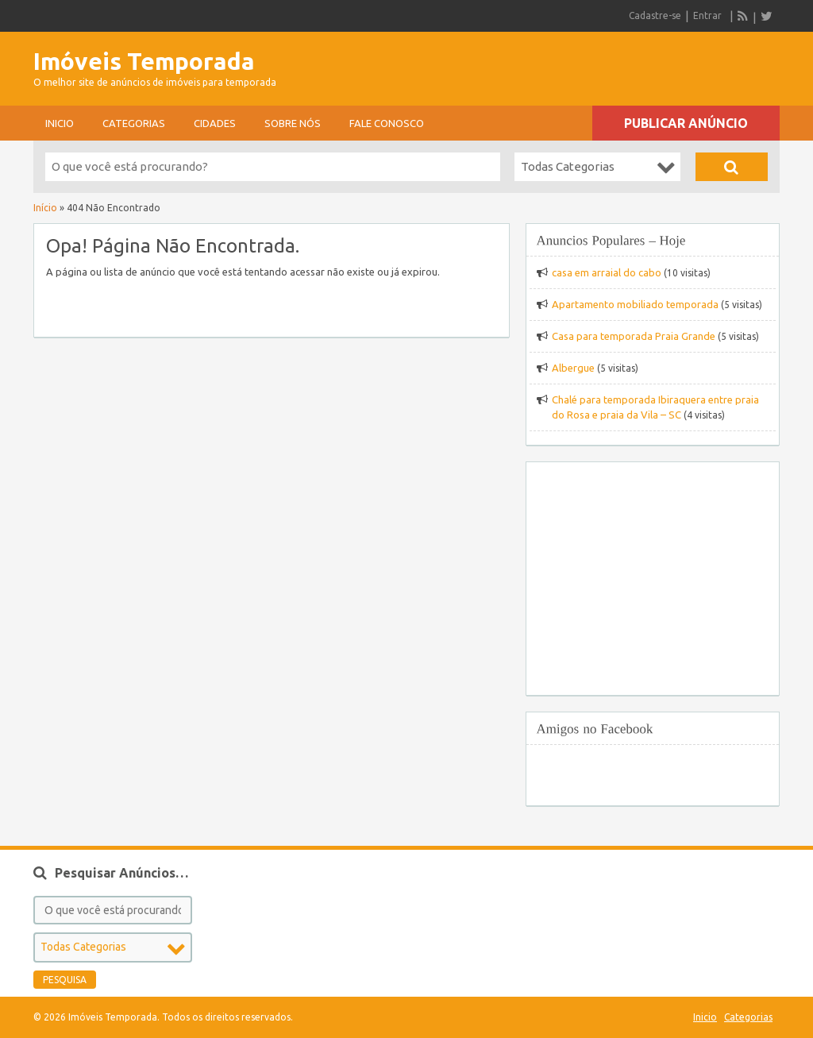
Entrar (707, 15)
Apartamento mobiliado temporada (635, 304)
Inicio (59, 123)
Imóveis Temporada (144, 61)
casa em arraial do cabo (606, 272)
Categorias (133, 123)
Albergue (573, 367)
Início (45, 208)
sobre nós (292, 123)
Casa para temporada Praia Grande (633, 335)
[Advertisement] (594, 63)
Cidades (215, 123)
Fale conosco (386, 123)
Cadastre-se (655, 15)
